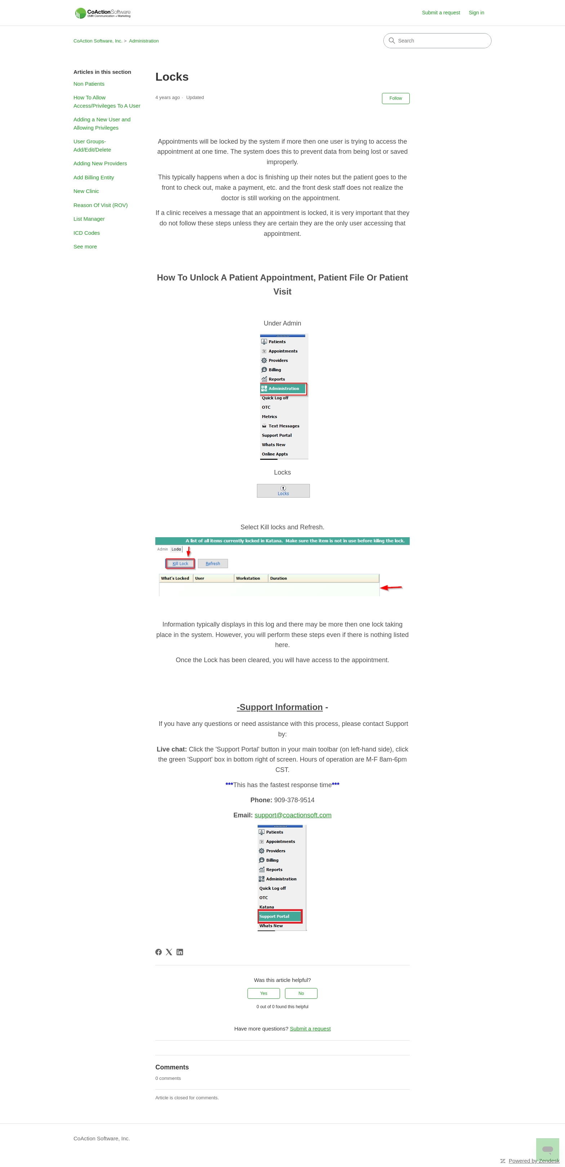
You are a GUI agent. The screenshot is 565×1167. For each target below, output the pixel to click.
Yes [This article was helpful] (263, 993)
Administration (144, 41)
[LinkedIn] (180, 952)
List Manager (89, 219)
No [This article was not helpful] (301, 993)
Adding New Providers (100, 163)
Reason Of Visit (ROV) (101, 205)
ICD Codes (87, 233)
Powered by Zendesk (534, 1161)
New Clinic (86, 191)
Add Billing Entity (94, 177)
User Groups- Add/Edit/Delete (92, 145)
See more (85, 246)
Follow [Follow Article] (396, 98)
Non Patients (89, 84)
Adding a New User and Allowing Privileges (102, 123)
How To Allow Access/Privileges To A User (107, 101)
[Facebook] (158, 952)
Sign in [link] (476, 12)
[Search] (437, 40)
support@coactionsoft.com (293, 815)
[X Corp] (169, 952)
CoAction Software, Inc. (98, 41)
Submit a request (441, 12)
